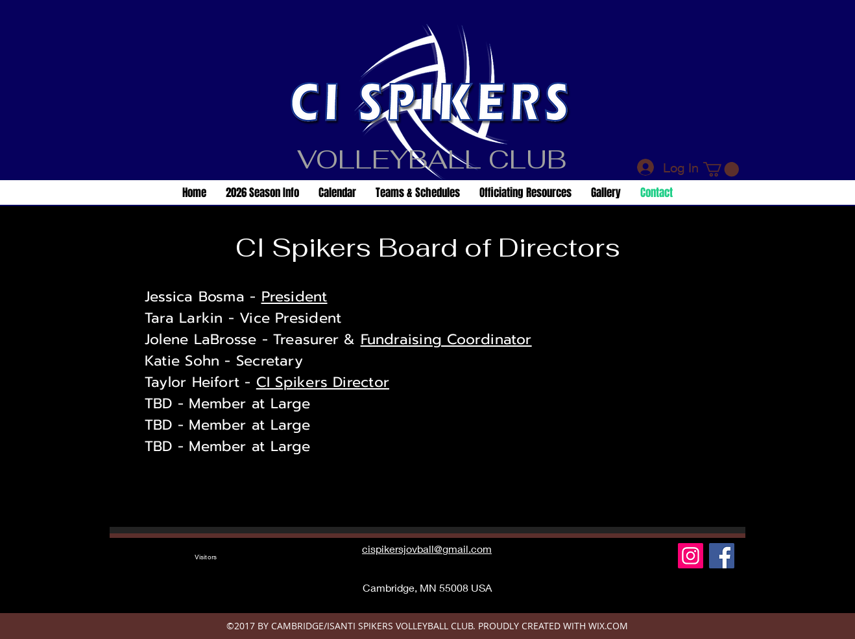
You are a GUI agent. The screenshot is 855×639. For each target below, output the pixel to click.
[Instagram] (690, 555)
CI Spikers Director (322, 382)
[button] (721, 169)
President (294, 296)
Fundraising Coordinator (446, 339)
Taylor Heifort (192, 382)
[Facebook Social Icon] (721, 555)
